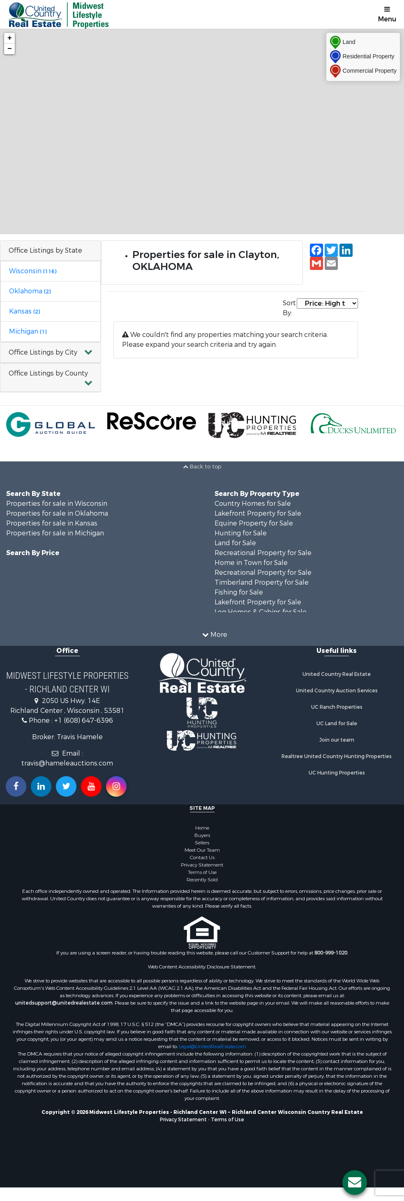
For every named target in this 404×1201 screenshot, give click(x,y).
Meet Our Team (202, 850)
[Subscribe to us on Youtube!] (91, 786)
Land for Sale (235, 543)
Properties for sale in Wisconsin (56, 503)
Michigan (27, 331)
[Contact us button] (354, 1182)
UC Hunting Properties (337, 773)
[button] (50, 353)
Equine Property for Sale (254, 523)
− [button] (9, 49)
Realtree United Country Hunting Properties (337, 756)
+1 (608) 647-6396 (83, 720)
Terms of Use (202, 872)
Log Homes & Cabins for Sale (261, 612)
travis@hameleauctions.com (67, 763)
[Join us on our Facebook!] (16, 786)
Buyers (202, 835)
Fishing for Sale (239, 592)
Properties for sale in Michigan (55, 533)
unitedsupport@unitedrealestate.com (64, 1003)
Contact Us (202, 857)
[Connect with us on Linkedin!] (41, 786)
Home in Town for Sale (251, 562)
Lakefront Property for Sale (258, 513)
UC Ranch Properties (336, 707)
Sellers (202, 842)
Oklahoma (30, 291)
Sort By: (289, 308)
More (214, 634)
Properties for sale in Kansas (51, 523)
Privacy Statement (202, 865)
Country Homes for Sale (253, 503)
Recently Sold (202, 879)
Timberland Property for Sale (262, 582)
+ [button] (9, 38)
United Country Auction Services (337, 690)
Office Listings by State (45, 250)
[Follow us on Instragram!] (116, 786)
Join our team (336, 740)
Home (202, 828)
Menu (387, 14)
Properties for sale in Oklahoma (57, 513)
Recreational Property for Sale (263, 553)
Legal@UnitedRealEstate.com (212, 1046)
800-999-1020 (330, 953)
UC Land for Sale (336, 723)
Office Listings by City (43, 352)
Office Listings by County (48, 373)
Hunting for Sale (241, 533)
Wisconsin (32, 271)
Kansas (24, 311)
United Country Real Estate (336, 674)
